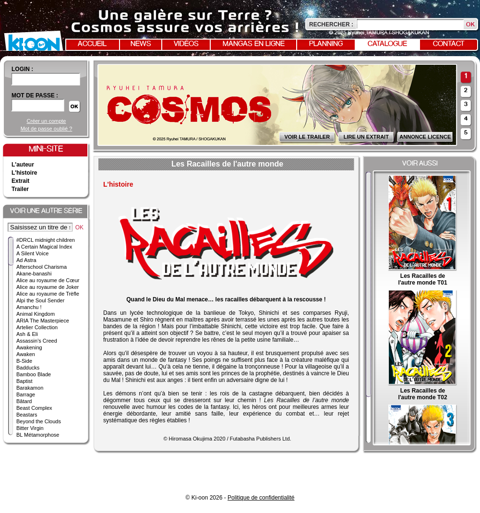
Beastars (26, 415)
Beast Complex (34, 408)
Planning (326, 44)
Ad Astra (26, 260)
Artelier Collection (37, 327)
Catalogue (387, 44)
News (141, 44)
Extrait (20, 181)
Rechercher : (331, 24)
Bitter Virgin (30, 428)
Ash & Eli (27, 334)
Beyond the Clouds (38, 421)
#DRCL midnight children (45, 240)
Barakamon (29, 388)
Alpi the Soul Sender (40, 300)
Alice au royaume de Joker (47, 287)
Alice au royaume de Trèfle (47, 294)
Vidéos (186, 44)
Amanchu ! (29, 307)
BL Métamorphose (37, 435)
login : (22, 69)
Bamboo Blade (33, 374)
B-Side (24, 361)
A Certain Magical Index (44, 247)
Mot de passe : (35, 95)
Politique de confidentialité (261, 497)
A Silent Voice (32, 253)
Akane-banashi (33, 273)
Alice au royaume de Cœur (47, 280)
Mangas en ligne (254, 44)
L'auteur (23, 164)
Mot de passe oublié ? (46, 128)
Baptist (24, 381)
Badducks (27, 367)
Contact (449, 44)
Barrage (25, 394)
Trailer (20, 189)
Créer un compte (46, 121)
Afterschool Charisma (41, 267)
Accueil (92, 44)
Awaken (25, 354)
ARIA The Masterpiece (42, 320)
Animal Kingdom (35, 314)
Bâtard (24, 401)
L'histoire (24, 172)
